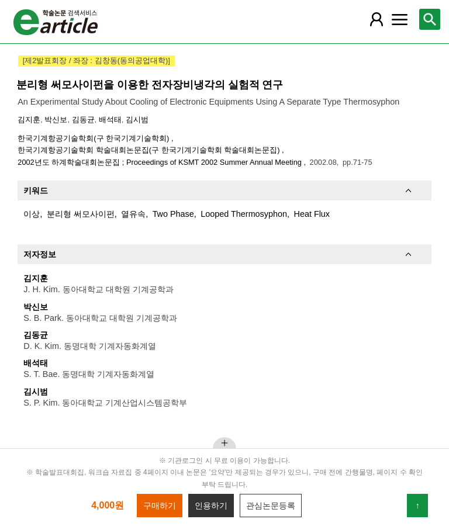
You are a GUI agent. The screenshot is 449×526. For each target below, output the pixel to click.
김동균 (83, 119)
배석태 (110, 119)
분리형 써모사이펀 (81, 214)
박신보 (55, 119)
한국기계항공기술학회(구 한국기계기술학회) (94, 138)
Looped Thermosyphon (244, 214)
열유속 (133, 214)
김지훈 (29, 119)
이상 (31, 214)
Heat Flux (311, 214)
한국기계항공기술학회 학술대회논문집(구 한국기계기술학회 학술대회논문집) (150, 150)
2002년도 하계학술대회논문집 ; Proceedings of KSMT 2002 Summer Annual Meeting (160, 162)
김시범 (137, 119)
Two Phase (173, 214)
